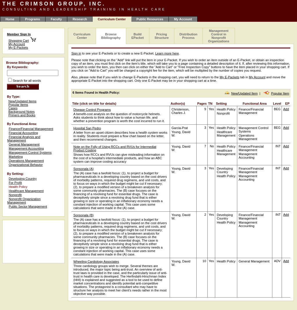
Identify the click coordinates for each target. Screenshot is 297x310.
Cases (12, 108)
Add (286, 109)
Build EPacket (137, 35)
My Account (183, 19)
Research (80, 19)
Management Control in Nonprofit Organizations (218, 36)
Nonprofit (15, 195)
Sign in (76, 53)
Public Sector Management (28, 206)
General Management (24, 144)
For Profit (15, 182)
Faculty (56, 19)
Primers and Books (21, 115)
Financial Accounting (23, 133)
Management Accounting (26, 148)
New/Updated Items (22, 101)
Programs (32, 19)
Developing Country (23, 178)
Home (10, 19)
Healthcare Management (26, 191)
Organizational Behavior (26, 164)
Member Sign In (19, 34)
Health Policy (18, 186)
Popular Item (280, 93)
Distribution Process (189, 35)
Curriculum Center (81, 35)
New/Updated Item (244, 93)
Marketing (16, 156)
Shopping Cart (18, 40)
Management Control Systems (30, 152)
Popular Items (18, 104)
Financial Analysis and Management (23, 138)
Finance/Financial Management (31, 128)
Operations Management (26, 160)
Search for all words (27, 80)
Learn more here (167, 53)
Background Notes (21, 111)
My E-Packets (18, 47)
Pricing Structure (162, 35)
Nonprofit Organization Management (24, 200)
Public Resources (150, 19)
